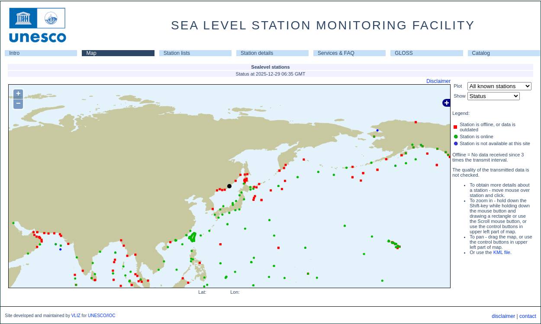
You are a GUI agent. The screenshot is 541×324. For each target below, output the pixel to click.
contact (527, 316)
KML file (501, 252)
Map (91, 53)
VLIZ (76, 315)
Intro (14, 53)
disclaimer (503, 316)
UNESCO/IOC (101, 315)
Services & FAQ (336, 53)
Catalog (481, 53)
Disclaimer (438, 81)
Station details (257, 53)
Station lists (177, 53)
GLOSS (403, 53)
